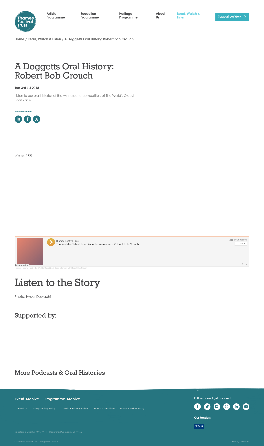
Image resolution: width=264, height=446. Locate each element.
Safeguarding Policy (44, 408)
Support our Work (229, 16)
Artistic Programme (56, 15)
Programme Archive (62, 399)
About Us (160, 15)
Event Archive (27, 399)
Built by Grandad (240, 441)
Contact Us (21, 408)
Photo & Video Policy (132, 408)
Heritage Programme (128, 15)
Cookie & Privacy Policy (74, 408)
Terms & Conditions (104, 408)
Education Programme (89, 15)
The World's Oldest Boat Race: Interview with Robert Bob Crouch (60, 268)
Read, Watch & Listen (188, 15)
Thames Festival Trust (24, 268)
